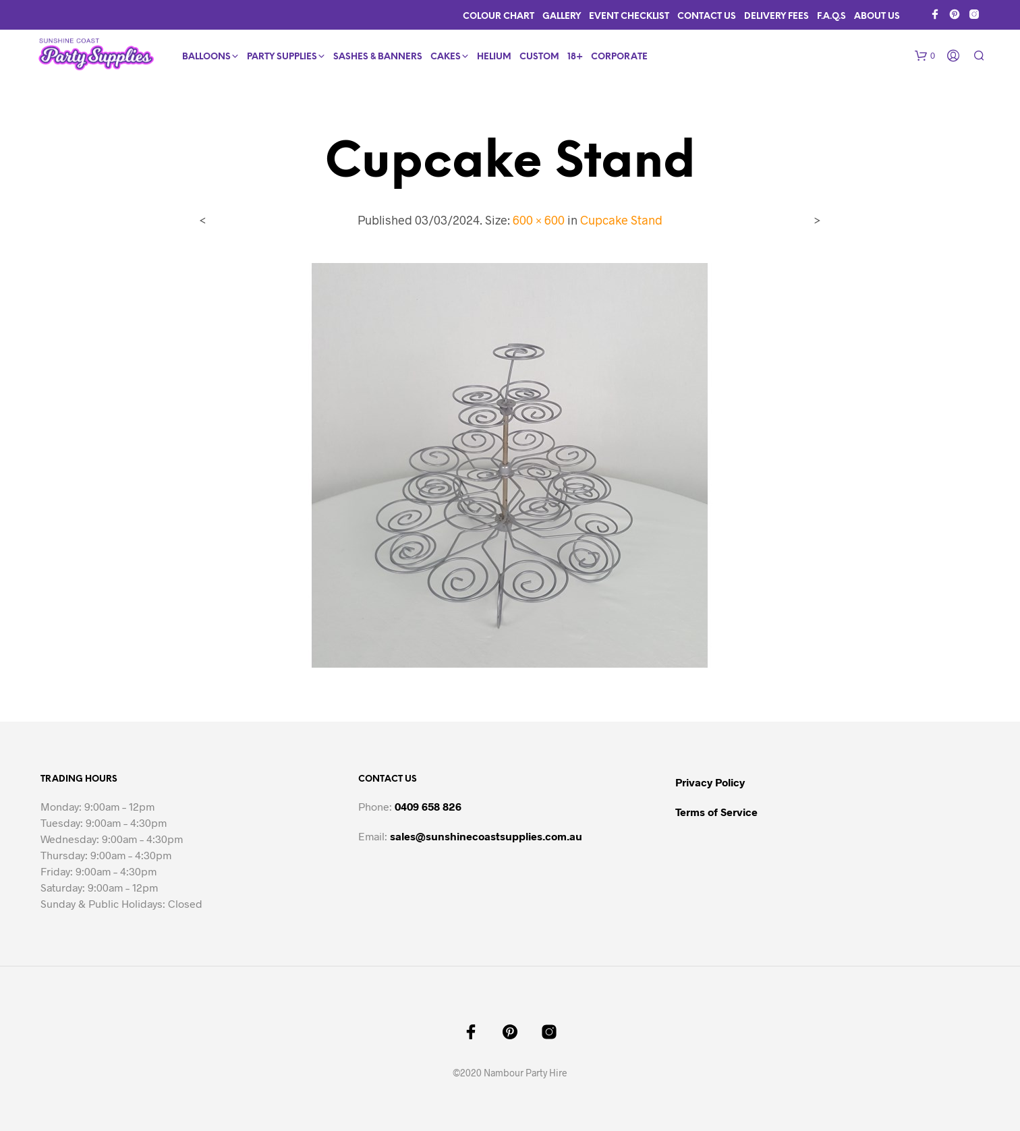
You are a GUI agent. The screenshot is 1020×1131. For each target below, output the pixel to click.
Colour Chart (498, 16)
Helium (494, 57)
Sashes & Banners (377, 57)
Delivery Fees (776, 16)
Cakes (445, 57)
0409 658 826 (428, 806)
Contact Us (706, 16)
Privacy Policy (710, 782)
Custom (539, 57)
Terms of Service (716, 811)
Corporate (619, 57)
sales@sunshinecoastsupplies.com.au (486, 836)
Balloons (206, 57)
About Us (877, 16)
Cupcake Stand (621, 219)
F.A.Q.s (831, 16)
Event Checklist (629, 16)
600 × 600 (539, 219)
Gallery (561, 16)
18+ (575, 57)
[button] (925, 56)
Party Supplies (282, 57)
